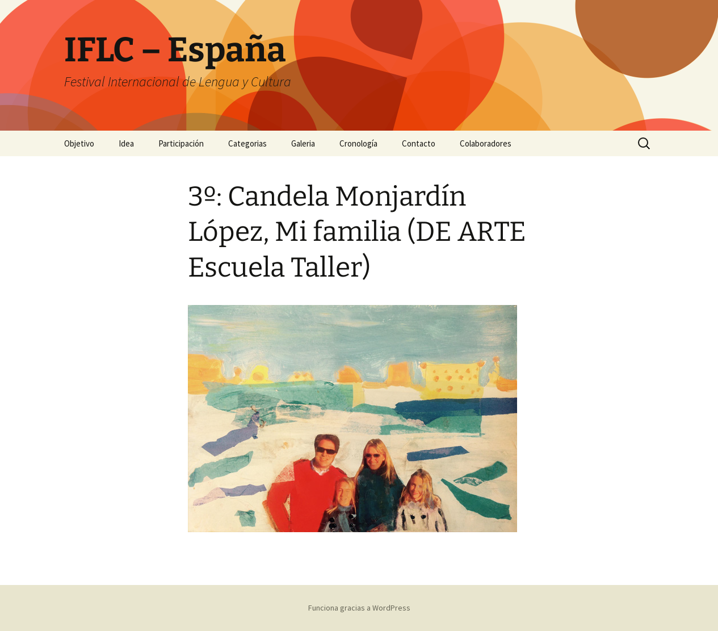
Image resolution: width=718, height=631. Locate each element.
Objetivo (79, 143)
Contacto (418, 143)
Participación (181, 143)
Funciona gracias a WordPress (359, 608)
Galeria (303, 143)
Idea (126, 143)
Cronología (358, 143)
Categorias (247, 143)
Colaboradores (485, 143)
